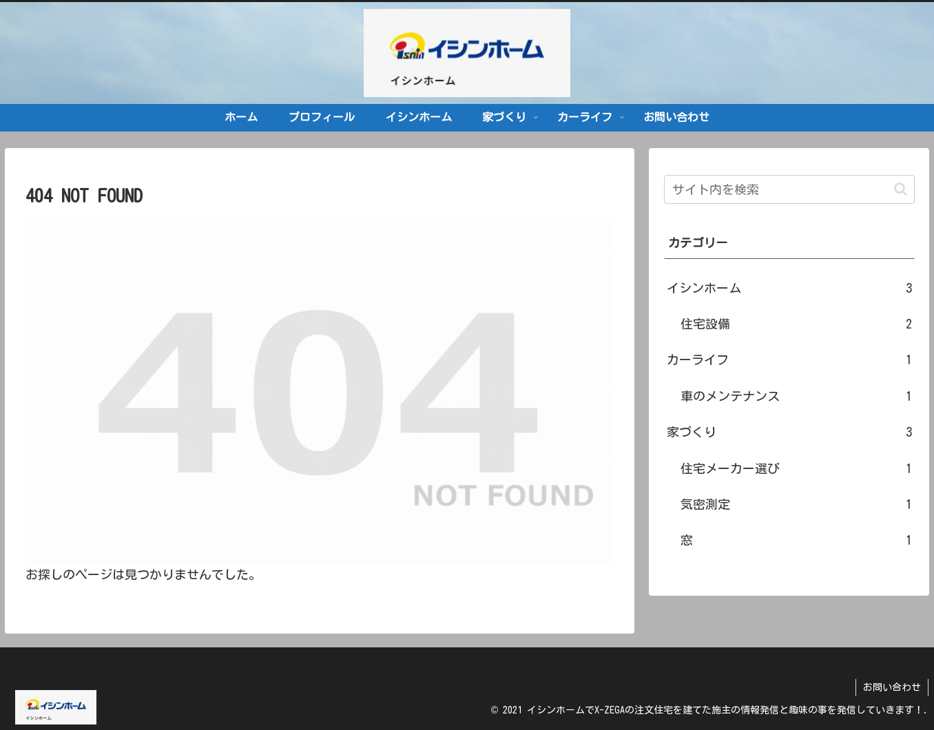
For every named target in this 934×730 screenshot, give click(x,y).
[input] (789, 189)
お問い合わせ (892, 687)
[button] (901, 189)
